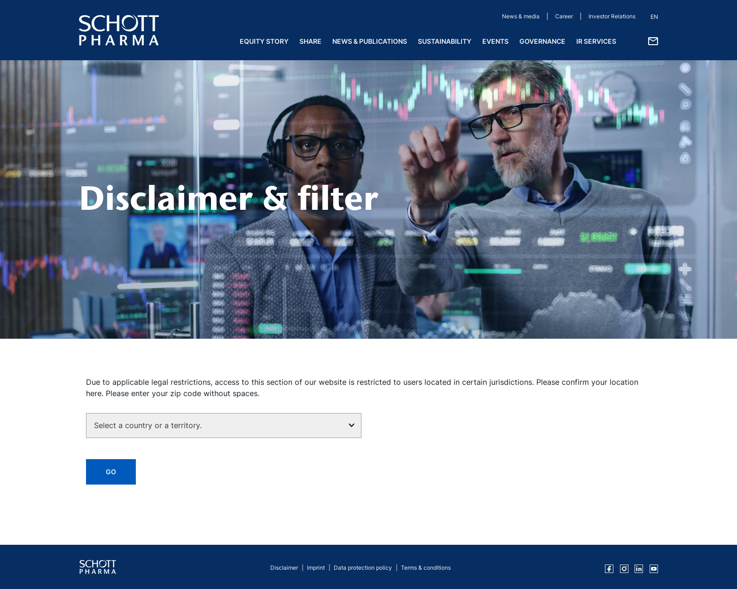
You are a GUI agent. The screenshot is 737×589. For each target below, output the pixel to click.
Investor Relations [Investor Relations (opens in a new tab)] (611, 16)
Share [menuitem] (310, 41)
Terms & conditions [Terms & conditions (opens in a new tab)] (426, 567)
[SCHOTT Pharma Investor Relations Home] (98, 567)
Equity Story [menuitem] (264, 41)
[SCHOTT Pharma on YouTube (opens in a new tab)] (654, 569)
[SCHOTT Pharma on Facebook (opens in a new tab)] (609, 569)
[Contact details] (653, 40)
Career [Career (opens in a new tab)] (564, 16)
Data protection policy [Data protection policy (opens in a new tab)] (363, 567)
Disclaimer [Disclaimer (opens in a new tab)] (284, 567)
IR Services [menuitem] (596, 41)
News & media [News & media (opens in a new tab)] (521, 16)
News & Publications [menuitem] (369, 41)
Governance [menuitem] (542, 41)
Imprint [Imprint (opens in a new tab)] (316, 567)
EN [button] (654, 16)
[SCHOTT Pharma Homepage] (119, 30)
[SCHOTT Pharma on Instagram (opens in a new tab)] (624, 569)
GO (111, 472)
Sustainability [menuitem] (444, 41)
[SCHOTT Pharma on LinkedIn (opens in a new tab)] (639, 569)
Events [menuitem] (495, 41)
